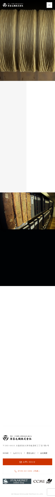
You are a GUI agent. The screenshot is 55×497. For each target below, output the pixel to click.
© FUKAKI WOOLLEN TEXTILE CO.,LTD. (27, 494)
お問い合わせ (27, 462)
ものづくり (17, 453)
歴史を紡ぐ (31, 453)
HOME (6, 453)
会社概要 (43, 453)
